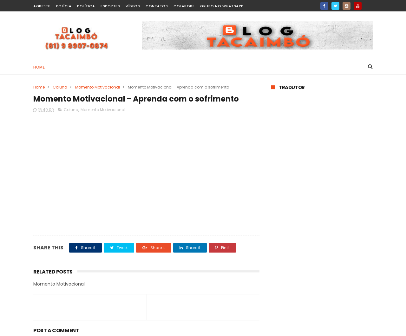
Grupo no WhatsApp (222, 6)
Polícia (64, 6)
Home (39, 67)
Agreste (41, 6)
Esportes (110, 6)
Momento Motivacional (97, 87)
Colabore (184, 6)
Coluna (60, 87)
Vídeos (133, 6)
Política (86, 6)
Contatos (157, 6)
